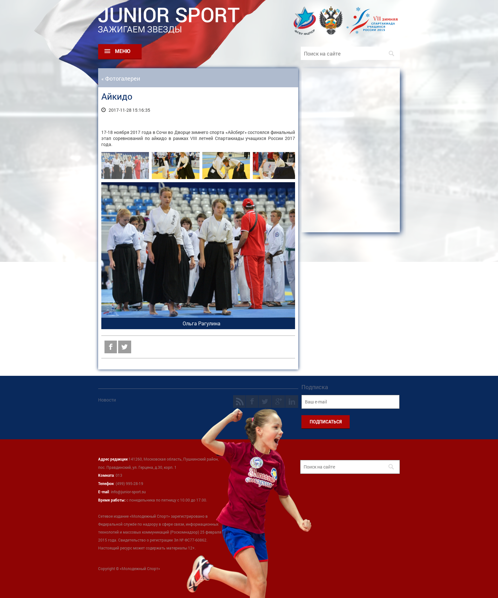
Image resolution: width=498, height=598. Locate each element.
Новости (107, 400)
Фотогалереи (122, 78)
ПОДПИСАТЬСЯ (326, 421)
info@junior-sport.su (128, 491)
